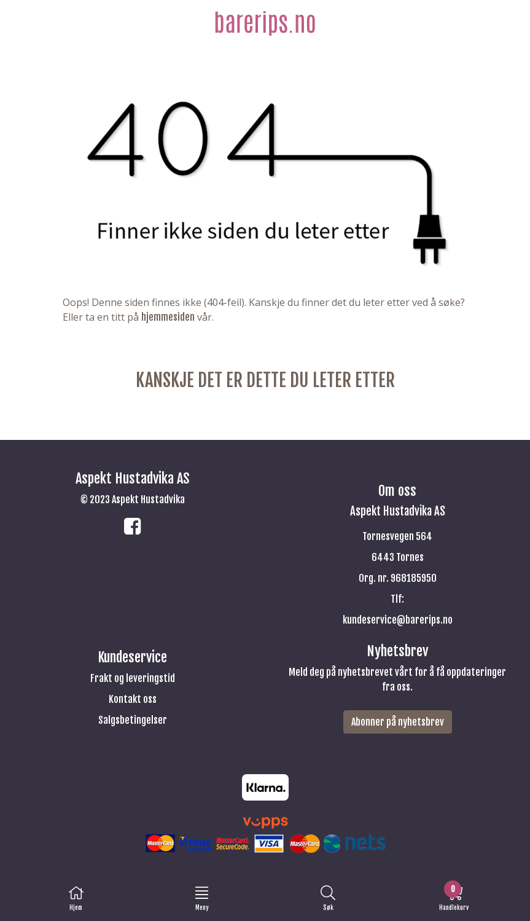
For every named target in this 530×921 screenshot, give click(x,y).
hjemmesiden (168, 317)
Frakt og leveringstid (132, 678)
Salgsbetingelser (132, 720)
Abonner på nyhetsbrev (397, 722)
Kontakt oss (133, 699)
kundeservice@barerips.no (398, 620)
